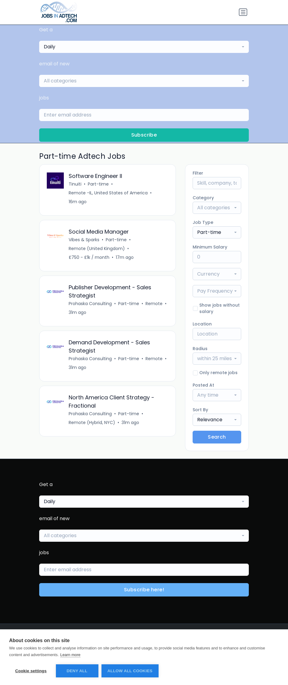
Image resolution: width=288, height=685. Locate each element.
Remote (154, 304)
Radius (200, 349)
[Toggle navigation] (243, 12)
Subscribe (144, 134)
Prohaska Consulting (90, 304)
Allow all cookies (130, 671)
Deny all (77, 671)
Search (217, 436)
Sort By (200, 410)
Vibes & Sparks (84, 240)
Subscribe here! (144, 589)
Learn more (70, 654)
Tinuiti (75, 184)
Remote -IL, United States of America (108, 193)
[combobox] (144, 47)
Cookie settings (31, 671)
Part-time (98, 184)
